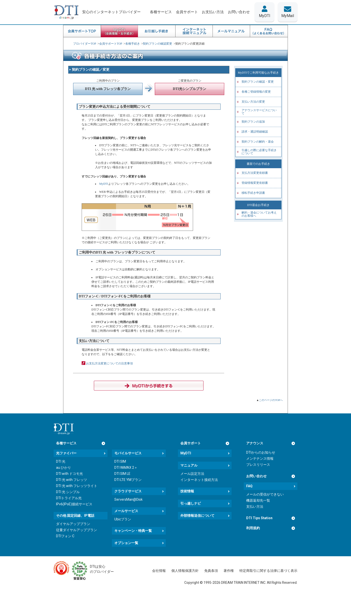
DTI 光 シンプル (68, 492)
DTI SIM (120, 461)
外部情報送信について (197, 515)
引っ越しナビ (190, 503)
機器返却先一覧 (258, 500)
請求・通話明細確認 (255, 131)
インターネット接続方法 (199, 480)
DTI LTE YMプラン (128, 480)
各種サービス (66, 443)
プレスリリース (258, 465)
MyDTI (103, 183)
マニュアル (188, 465)
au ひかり (63, 467)
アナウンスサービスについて (259, 111)
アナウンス (254, 443)
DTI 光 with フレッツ (71, 480)
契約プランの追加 (253, 121)
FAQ (249, 486)
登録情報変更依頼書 (255, 183)
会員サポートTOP (82, 31)
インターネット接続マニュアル (194, 31)
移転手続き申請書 (253, 193)
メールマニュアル (231, 31)
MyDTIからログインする (149, 385)
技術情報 (187, 491)
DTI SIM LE (122, 474)
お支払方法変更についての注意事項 (109, 363)
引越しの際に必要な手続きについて (259, 151)
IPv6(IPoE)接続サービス (74, 504)
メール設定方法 (192, 474)
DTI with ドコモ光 (69, 474)
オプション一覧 (126, 543)
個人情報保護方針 (185, 571)
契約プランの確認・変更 (258, 81)
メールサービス (126, 511)
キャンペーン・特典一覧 (133, 531)
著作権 (229, 571)
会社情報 (159, 571)
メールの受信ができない (265, 494)
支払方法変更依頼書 (255, 173)
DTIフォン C (65, 536)
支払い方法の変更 (253, 101)
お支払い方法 (213, 12)
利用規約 (253, 528)
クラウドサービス (128, 491)
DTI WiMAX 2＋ (125, 467)
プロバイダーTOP (84, 43)
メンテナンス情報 (259, 458)
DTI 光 (60, 461)
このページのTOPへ (271, 400)
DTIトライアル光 (69, 498)
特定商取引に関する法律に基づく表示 (268, 571)
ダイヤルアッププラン (73, 524)
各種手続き (132, 43)
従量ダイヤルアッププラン (76, 530)
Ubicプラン (122, 519)
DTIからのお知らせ (260, 452)
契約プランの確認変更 (157, 43)
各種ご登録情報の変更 (256, 91)
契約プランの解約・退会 (258, 141)
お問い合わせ (256, 476)
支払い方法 (254, 506)
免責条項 (211, 571)
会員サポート (190, 443)
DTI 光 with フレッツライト (76, 486)
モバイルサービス (128, 453)
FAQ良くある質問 (269, 31)
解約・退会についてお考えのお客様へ (259, 214)
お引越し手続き (157, 31)
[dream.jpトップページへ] (64, 429)
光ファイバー (66, 453)
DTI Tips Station (259, 518)
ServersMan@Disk (128, 499)
